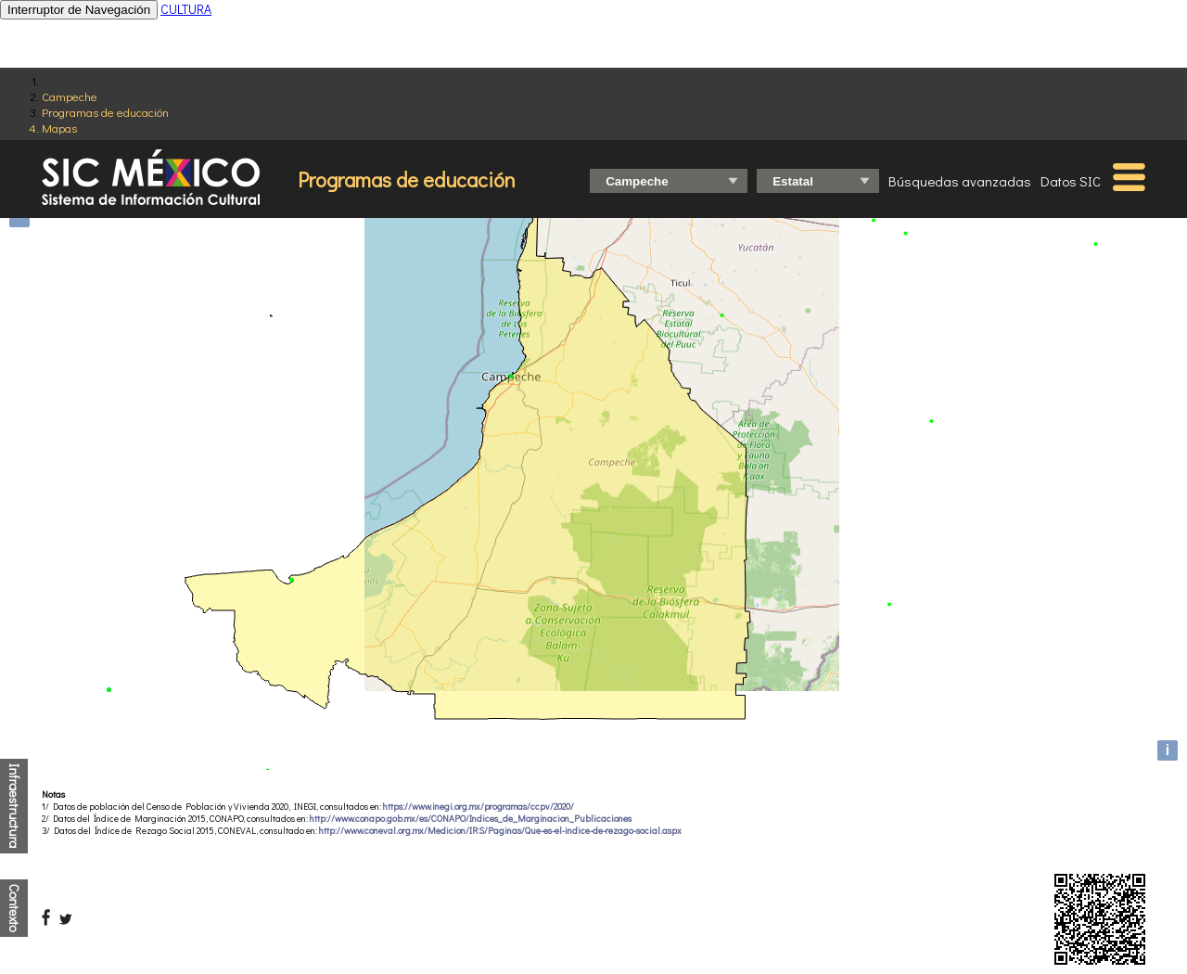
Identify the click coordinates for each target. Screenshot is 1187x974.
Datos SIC (1070, 181)
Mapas (59, 127)
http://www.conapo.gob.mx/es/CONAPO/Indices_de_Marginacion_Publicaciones (471, 819)
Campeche (69, 96)
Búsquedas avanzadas (959, 181)
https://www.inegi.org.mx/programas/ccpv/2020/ (478, 807)
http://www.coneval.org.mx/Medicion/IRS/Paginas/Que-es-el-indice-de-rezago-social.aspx (500, 831)
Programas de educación (105, 112)
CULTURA (185, 9)
